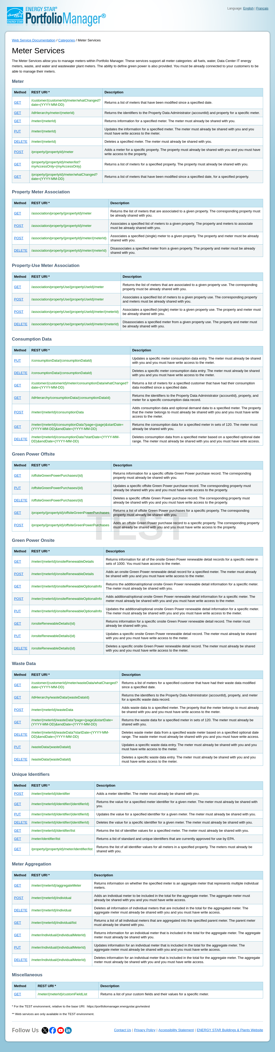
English (248, 8)
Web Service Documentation (34, 40)
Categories (66, 40)
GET (17, 102)
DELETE (21, 142)
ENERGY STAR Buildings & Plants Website (230, 1030)
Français (262, 8)
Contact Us (122, 1030)
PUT (17, 131)
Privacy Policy (144, 1030)
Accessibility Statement (176, 1030)
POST (18, 152)
